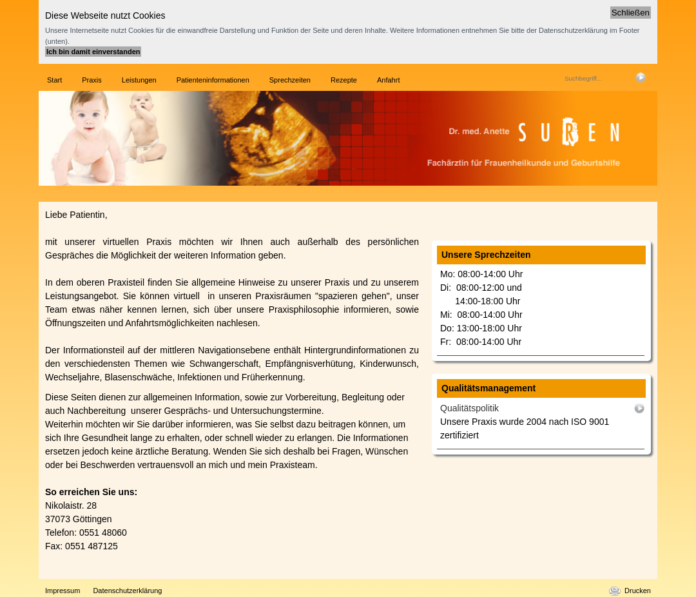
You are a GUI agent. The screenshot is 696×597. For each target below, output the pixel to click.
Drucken (637, 590)
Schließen (631, 12)
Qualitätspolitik (469, 408)
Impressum (62, 590)
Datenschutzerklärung (127, 590)
